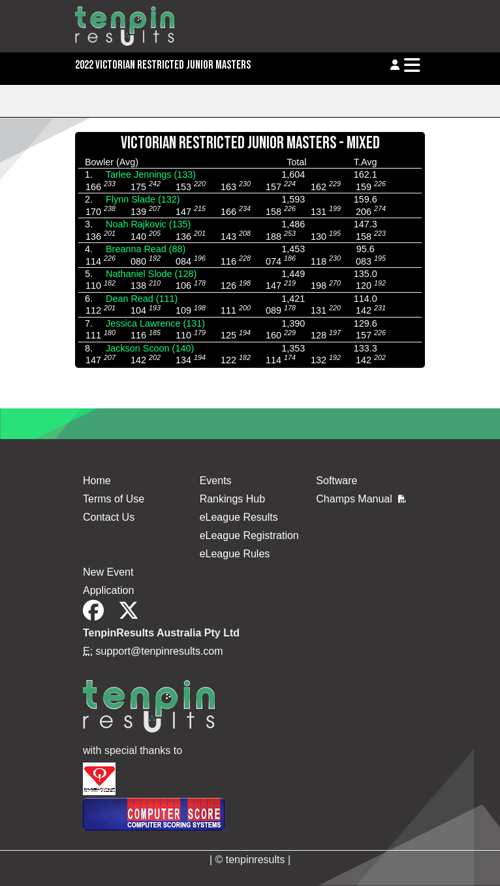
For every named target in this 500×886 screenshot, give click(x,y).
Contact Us (108, 517)
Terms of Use (113, 498)
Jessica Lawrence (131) (155, 323)
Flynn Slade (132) (143, 199)
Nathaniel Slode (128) (151, 274)
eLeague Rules (235, 553)
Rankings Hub (233, 498)
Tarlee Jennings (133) (151, 174)
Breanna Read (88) (145, 249)
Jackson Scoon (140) (150, 348)
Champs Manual (361, 498)
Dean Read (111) (142, 298)
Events (216, 480)
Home (97, 480)
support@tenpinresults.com (159, 651)
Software (336, 480)
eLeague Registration (249, 535)
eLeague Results (239, 517)
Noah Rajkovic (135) (148, 224)
